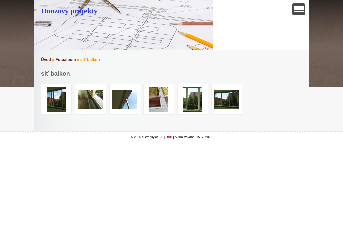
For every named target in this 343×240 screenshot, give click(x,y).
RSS (169, 137)
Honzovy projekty (69, 11)
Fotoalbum (65, 59)
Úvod (46, 59)
